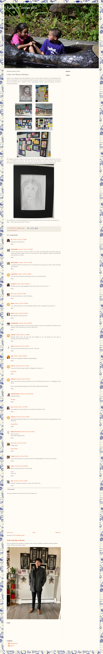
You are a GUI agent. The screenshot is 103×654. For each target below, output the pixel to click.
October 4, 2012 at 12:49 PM (20, 239)
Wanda (12, 456)
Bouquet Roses (14, 424)
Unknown (13, 379)
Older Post (57, 532)
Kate (12, 481)
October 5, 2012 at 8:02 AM (22, 283)
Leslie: (12, 466)
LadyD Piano (14, 274)
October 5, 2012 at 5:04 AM (24, 274)
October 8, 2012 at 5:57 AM (22, 379)
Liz (11, 443)
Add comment (10, 489)
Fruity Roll (13, 371)
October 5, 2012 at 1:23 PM (19, 293)
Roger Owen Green (16, 431)
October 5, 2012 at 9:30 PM (21, 303)
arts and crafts (14, 230)
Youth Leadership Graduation (16, 540)
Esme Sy (13, 365)
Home (34, 532)
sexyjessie (13, 283)
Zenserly (13, 334)
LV (11, 293)
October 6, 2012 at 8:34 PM (25, 323)
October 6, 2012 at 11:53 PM (22, 346)
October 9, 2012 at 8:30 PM (21, 466)
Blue (14, 399)
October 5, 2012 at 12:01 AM (26, 249)
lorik (12, 356)
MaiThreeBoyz (14, 249)
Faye (12, 407)
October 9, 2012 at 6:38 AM (22, 416)
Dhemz (12, 303)
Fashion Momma (15, 393)
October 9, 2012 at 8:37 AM (19, 443)
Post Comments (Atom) (18, 535)
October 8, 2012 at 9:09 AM (26, 393)
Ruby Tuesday (14, 448)
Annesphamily (14, 323)
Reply (12, 244)
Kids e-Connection (22, 7)
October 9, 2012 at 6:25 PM (21, 456)
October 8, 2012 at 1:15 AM (22, 365)
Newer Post (10, 532)
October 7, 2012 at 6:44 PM (20, 356)
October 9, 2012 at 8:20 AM (27, 431)
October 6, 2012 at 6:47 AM (21, 313)
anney (12, 313)
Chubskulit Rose (14, 643)
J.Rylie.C (12, 645)
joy (11, 239)
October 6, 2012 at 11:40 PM (22, 334)
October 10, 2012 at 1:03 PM (20, 481)
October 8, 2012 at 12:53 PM (20, 407)
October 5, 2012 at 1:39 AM (25, 262)
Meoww (13, 346)
